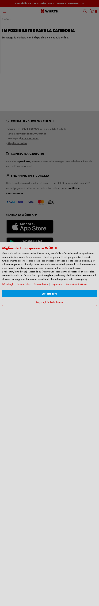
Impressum (57, 284)
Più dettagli (7, 284)
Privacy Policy (24, 284)
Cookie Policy (41, 284)
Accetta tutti (49, 293)
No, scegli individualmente (49, 302)
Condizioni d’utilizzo (76, 284)
